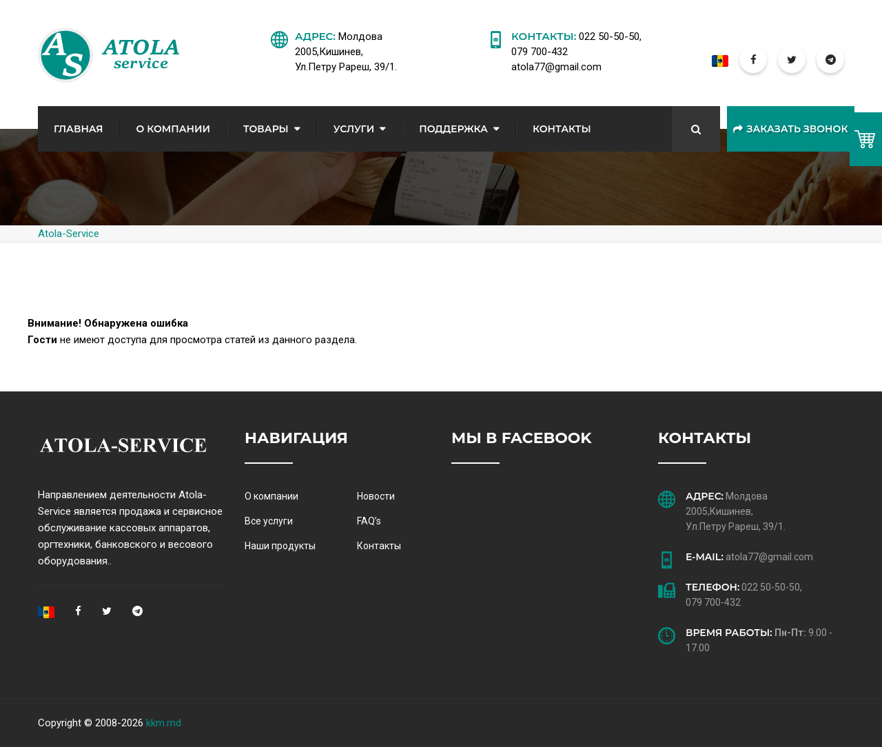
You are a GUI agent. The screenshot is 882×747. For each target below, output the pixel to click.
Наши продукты (280, 545)
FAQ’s (369, 520)
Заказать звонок (790, 129)
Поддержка (453, 129)
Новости (376, 496)
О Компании (173, 129)
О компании (271, 496)
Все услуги (269, 520)
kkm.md (163, 723)
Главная (78, 129)
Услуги (354, 129)
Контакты (562, 129)
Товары (266, 129)
